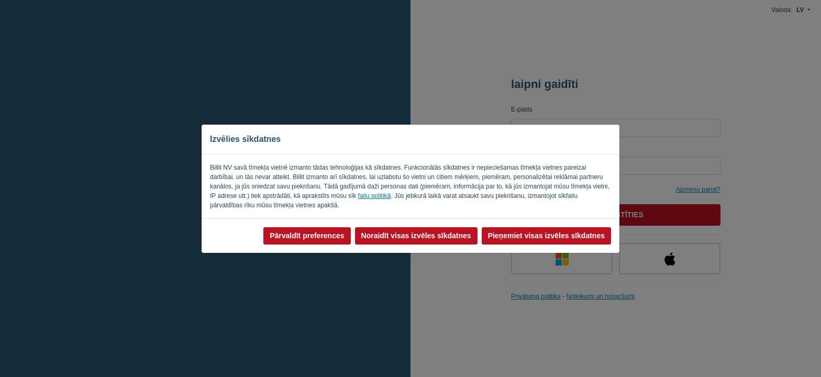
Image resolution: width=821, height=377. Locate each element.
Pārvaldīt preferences (307, 235)
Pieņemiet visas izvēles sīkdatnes (546, 235)
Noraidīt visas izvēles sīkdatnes (416, 235)
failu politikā (374, 195)
